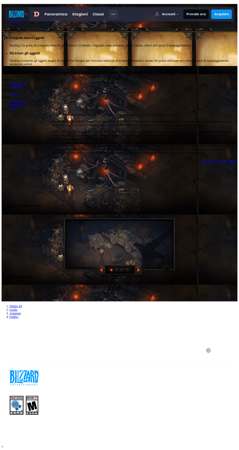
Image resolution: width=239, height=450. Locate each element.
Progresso (15, 86)
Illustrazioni (17, 101)
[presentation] (17, 14)
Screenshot (16, 104)
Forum (13, 93)
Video (13, 108)
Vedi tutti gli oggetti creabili (219, 161)
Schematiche (17, 83)
